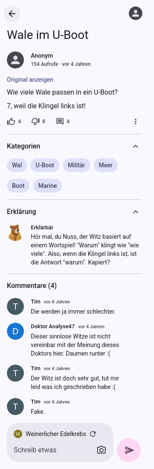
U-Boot (45, 165)
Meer (106, 165)
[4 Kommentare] (62, 121)
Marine (47, 185)
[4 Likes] (14, 121)
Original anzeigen (30, 79)
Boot (18, 185)
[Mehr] (136, 121)
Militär (76, 165)
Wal (17, 165)
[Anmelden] (135, 13)
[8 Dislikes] (38, 121)
